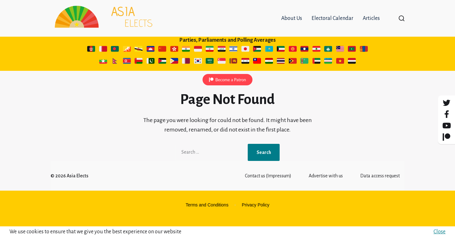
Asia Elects (77, 188)
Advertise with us (326, 188)
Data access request (380, 188)
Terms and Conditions (207, 217)
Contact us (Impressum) (268, 188)
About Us (291, 25)
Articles (371, 25)
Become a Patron (230, 92)
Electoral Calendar (332, 25)
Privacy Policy (255, 217)
